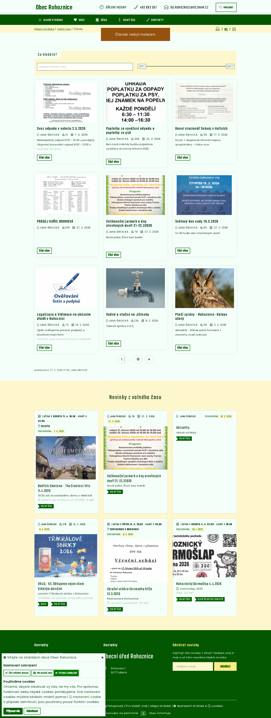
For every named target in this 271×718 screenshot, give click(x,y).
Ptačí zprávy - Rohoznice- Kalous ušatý (201, 317)
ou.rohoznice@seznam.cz (189, 8)
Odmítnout (32, 711)
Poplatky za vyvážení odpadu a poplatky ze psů (130, 131)
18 (138, 359)
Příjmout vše (13, 711)
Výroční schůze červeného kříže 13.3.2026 (129, 591)
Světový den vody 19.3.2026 (196, 222)
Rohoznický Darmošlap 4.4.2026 (199, 584)
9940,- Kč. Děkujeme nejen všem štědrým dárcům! (61, 586)
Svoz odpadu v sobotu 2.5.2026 (61, 129)
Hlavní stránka (44, 29)
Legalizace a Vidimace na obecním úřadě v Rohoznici (64, 317)
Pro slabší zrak (137, 706)
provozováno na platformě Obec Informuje (135, 713)
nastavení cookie (85, 697)
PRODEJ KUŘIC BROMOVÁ (55, 222)
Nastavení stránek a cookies (198, 706)
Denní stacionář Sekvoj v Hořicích (201, 129)
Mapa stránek (160, 706)
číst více (44, 157)
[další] (149, 359)
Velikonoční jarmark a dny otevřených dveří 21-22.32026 (129, 224)
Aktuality (183, 428)
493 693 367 (148, 8)
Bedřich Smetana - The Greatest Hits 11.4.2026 (64, 488)
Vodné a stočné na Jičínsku (127, 315)
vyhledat (226, 8)
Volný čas (64, 29)
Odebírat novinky (186, 645)
